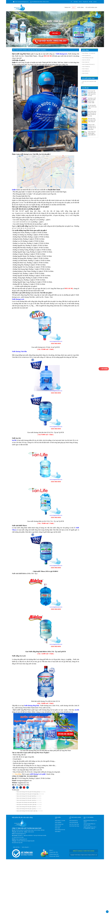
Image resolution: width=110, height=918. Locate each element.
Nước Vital (85, 68)
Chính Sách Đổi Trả (73, 820)
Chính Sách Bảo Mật (73, 822)
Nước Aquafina (86, 55)
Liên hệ (94, 1)
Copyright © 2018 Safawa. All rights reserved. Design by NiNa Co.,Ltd (83, 854)
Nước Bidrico (86, 71)
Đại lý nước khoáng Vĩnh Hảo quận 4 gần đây (26, 806)
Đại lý (73, 7)
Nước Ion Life (86, 60)
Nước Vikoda (86, 66)
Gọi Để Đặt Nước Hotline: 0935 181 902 (40, 1)
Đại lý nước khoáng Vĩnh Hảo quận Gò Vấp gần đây (27, 793)
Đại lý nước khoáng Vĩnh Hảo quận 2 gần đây (26, 800)
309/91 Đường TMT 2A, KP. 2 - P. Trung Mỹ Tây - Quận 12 (90, 827)
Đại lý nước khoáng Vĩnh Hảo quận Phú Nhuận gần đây (28, 791)
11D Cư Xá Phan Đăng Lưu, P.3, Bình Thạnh (89, 824)
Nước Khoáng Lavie (87, 57)
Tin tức (80, 1)
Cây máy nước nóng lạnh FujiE (89, 82)
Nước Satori (85, 62)
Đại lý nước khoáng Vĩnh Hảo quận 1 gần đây (26, 808)
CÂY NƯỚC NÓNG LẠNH (91, 7)
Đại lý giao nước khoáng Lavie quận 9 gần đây (26, 802)
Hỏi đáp (90, 1)
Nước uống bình (25, 847)
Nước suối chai (16, 847)
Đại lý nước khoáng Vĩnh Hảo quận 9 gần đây (26, 796)
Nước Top (85, 73)
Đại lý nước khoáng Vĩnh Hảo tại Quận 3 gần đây (26, 810)
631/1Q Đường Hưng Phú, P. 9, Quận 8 (90, 821)
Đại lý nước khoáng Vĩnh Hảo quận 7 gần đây (26, 798)
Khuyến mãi (85, 1)
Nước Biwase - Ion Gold (88, 53)
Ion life (14, 440)
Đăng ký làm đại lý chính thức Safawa (83, 850)
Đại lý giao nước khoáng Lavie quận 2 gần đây (26, 804)
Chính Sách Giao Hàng (74, 826)
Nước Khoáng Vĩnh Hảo (88, 64)
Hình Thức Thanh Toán (74, 824)
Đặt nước (103, 369)
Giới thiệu (76, 1)
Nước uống (80, 7)
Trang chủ (67, 7)
